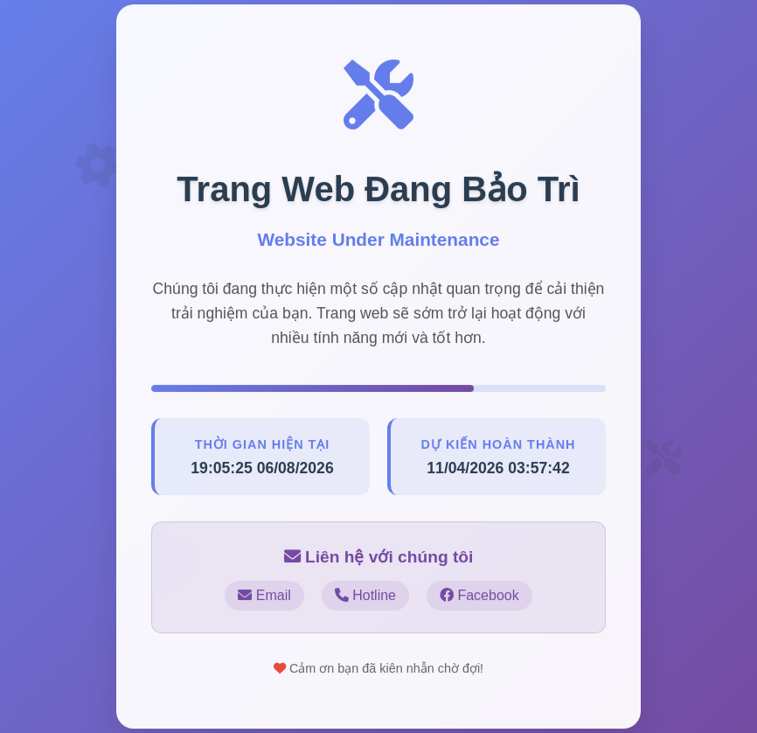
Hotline (365, 596)
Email (264, 596)
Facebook (479, 596)
